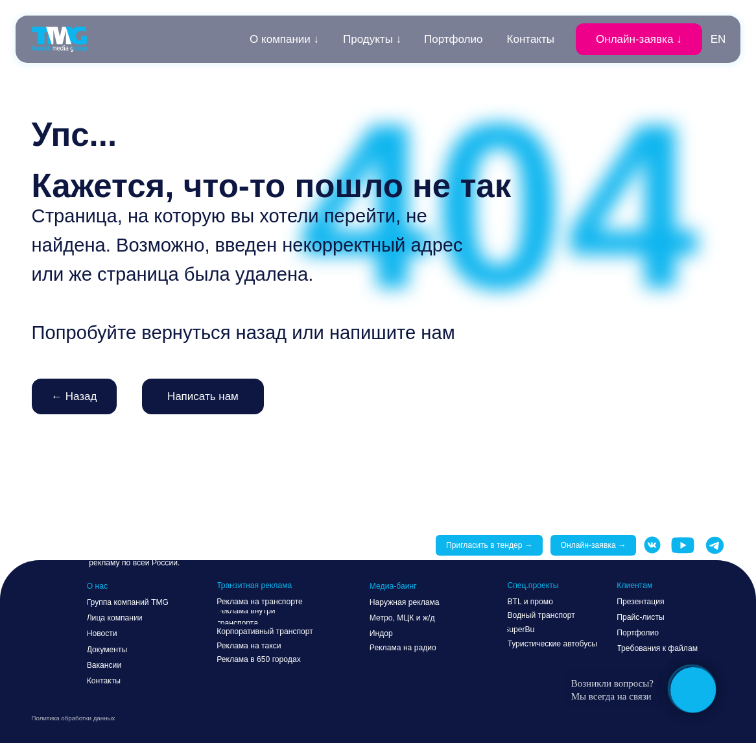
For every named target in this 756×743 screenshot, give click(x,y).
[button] (639, 39)
